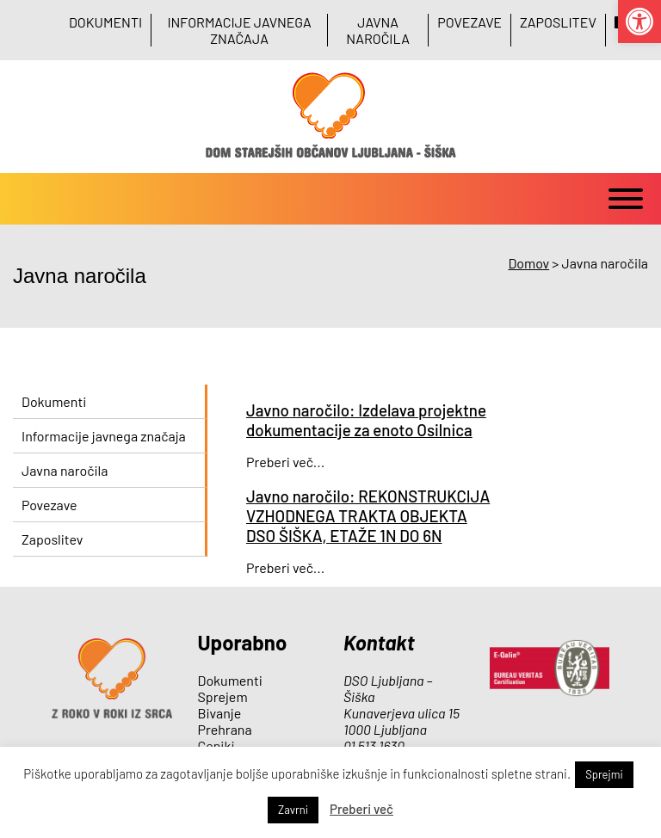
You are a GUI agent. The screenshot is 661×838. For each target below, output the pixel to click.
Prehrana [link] (225, 729)
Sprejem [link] (223, 696)
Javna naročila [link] (378, 30)
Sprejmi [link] (604, 774)
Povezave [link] (469, 22)
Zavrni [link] (293, 809)
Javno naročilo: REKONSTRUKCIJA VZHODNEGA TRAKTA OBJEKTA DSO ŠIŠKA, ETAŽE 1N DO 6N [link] (368, 515)
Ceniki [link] (216, 745)
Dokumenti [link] (105, 22)
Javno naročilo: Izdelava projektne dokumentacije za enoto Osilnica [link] (366, 420)
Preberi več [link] (361, 808)
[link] (639, 21)
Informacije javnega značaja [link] (239, 30)
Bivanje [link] (220, 713)
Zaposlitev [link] (558, 22)
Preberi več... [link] (285, 461)
